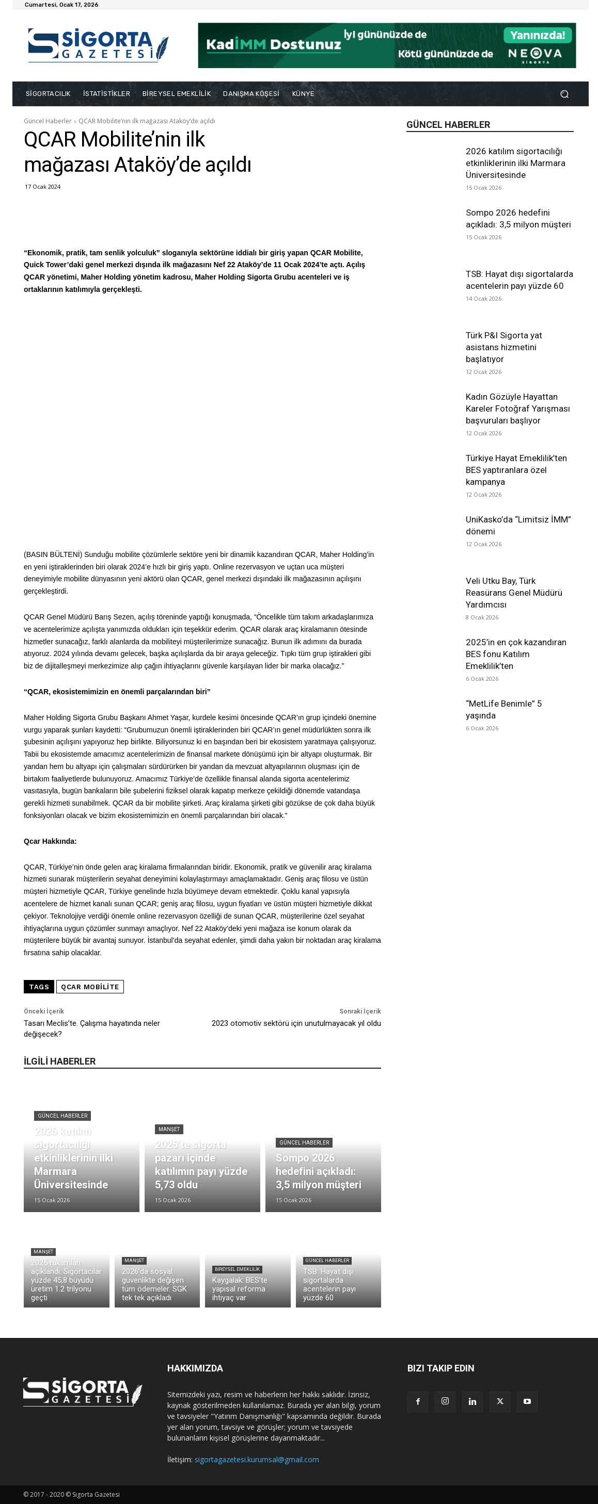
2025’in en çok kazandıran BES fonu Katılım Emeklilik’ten (516, 654)
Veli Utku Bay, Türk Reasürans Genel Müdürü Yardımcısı (514, 593)
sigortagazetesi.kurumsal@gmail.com (257, 1459)
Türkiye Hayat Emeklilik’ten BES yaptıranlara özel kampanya (516, 470)
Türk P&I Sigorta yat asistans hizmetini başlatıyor (504, 347)
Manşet (169, 1129)
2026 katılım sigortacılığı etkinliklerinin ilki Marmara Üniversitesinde (515, 163)
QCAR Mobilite (90, 987)
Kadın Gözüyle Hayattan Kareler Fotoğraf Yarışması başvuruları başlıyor (518, 408)
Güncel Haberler (48, 121)
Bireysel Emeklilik (237, 1269)
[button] (564, 94)
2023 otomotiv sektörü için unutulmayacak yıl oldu (296, 1023)
